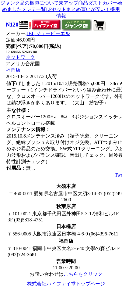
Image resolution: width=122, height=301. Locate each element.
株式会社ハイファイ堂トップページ (66, 283)
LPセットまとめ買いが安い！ (78, 9)
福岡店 (13, 70)
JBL (48, 33)
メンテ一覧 (34, 9)
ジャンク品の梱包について (29, 2)
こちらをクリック (83, 274)
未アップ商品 (73, 2)
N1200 (13, 24)
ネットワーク (20, 57)
